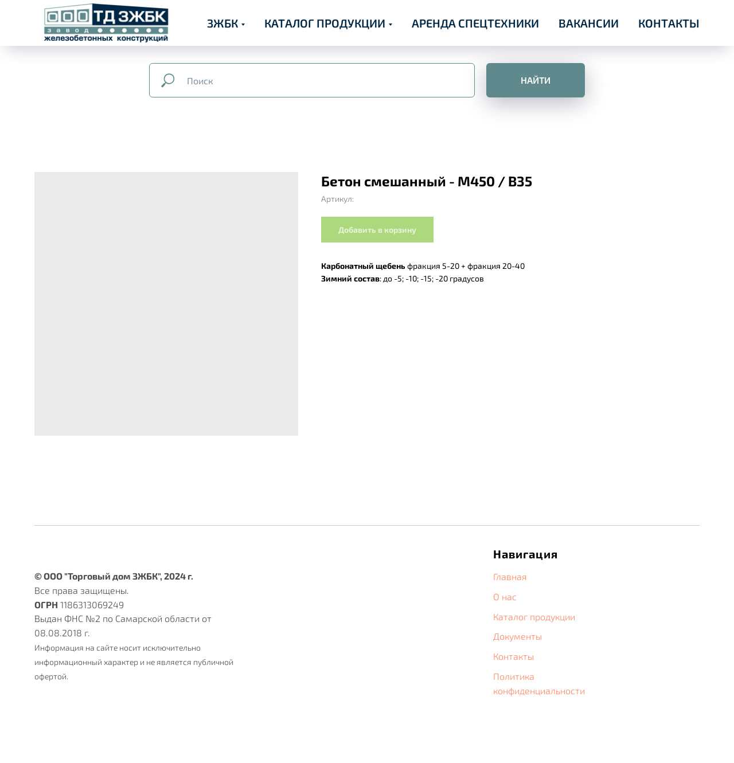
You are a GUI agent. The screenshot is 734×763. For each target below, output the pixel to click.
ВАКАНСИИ (589, 23)
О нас (505, 596)
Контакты (513, 656)
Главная (510, 576)
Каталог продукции (534, 616)
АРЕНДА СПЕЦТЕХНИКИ (475, 23)
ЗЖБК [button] (222, 23)
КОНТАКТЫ (669, 23)
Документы (517, 636)
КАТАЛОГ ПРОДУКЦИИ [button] (324, 23)
